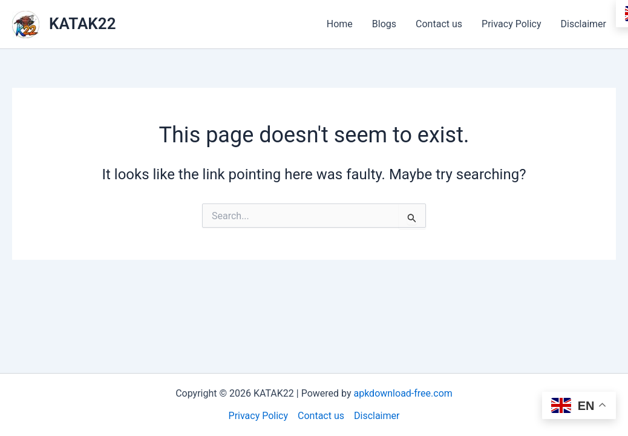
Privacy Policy (511, 24)
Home (340, 24)
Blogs (384, 24)
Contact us (439, 24)
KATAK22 (82, 24)
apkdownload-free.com (402, 393)
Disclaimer (583, 24)
